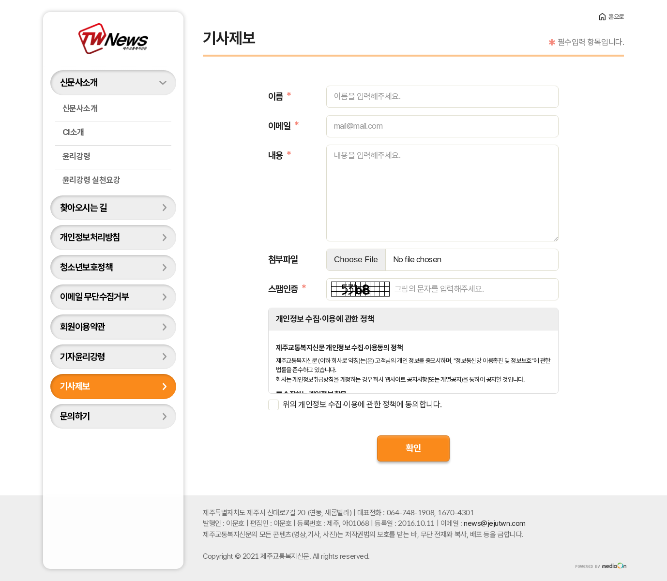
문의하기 (75, 416)
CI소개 (73, 132)
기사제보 (75, 386)
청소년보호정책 (86, 267)
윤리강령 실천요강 (91, 180)
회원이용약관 (82, 326)
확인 (413, 448)
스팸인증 (283, 288)
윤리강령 (76, 156)
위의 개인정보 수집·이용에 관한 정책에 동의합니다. (362, 404)
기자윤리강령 (82, 356)
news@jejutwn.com (495, 523)
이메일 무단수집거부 (94, 296)
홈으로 (616, 16)
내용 (275, 155)
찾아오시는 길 (83, 207)
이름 (275, 96)
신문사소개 (78, 82)
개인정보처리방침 (90, 237)
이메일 (279, 125)
